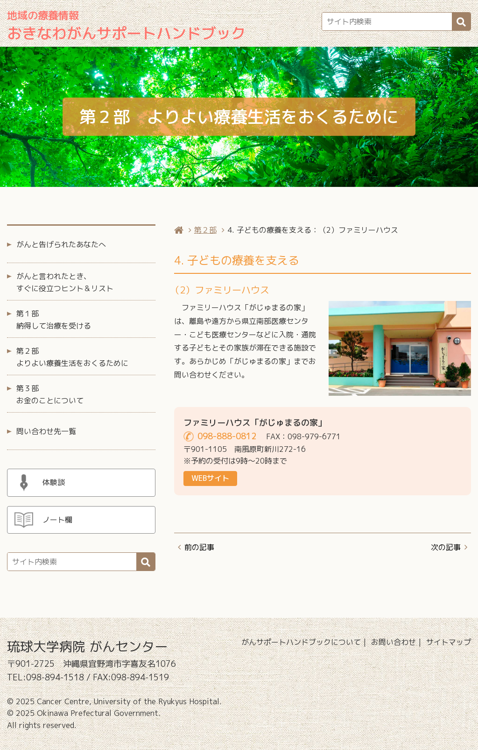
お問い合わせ (393, 642)
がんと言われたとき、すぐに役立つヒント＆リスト (64, 282)
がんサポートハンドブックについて (301, 642)
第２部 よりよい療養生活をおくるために (72, 357)
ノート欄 (57, 519)
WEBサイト (210, 478)
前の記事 (199, 547)
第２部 (205, 230)
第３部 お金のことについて (50, 394)
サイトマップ (448, 642)
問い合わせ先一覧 (46, 431)
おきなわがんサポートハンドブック (126, 25)
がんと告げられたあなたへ (61, 244)
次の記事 (446, 547)
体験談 (53, 482)
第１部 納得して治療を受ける (53, 319)
